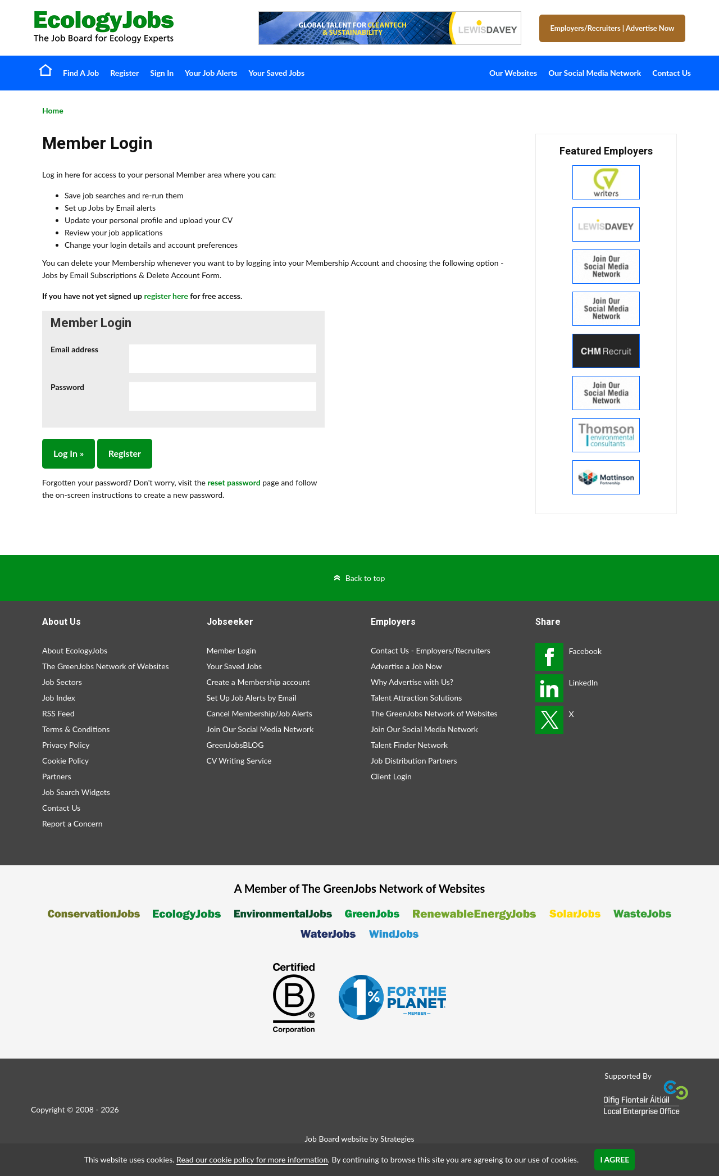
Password (67, 387)
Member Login (231, 650)
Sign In (162, 73)
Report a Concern (72, 823)
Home (45, 69)
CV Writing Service (239, 760)
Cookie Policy (65, 760)
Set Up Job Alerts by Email (252, 697)
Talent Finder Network (409, 745)
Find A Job (81, 73)
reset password (233, 482)
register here (166, 296)
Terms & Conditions (76, 729)
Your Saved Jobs (276, 73)
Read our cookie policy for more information (251, 1159)
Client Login (391, 776)
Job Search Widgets (76, 792)
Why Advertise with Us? (412, 682)
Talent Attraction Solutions (416, 697)
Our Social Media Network (594, 73)
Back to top (365, 578)
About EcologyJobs (74, 650)
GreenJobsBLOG (235, 745)
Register (124, 73)
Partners (56, 776)
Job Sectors (62, 682)
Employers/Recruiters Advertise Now (612, 28)
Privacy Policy (65, 745)
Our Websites (513, 73)
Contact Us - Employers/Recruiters (430, 650)
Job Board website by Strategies (359, 1138)
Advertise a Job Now (406, 666)
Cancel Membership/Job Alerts (259, 713)
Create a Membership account (258, 682)
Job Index (58, 697)
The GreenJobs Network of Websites (105, 666)
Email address (74, 349)
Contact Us (671, 73)
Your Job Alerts (211, 73)
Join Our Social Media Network (260, 729)
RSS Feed (58, 713)
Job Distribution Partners (414, 760)
